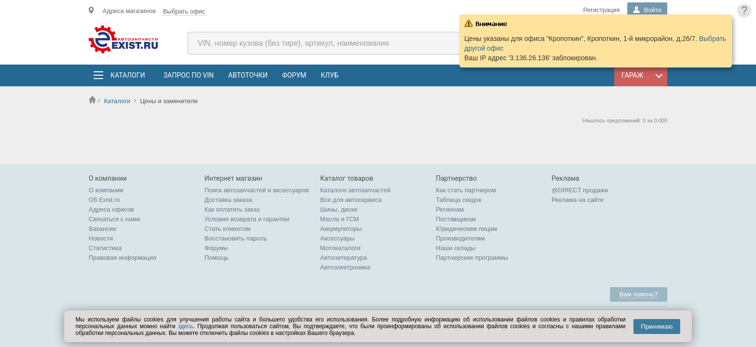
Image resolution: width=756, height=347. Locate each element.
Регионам (450, 209)
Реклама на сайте (578, 199)
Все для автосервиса (351, 199)
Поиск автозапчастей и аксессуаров (256, 190)
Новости (101, 238)
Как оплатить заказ (232, 209)
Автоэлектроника (345, 267)
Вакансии (102, 228)
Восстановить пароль (235, 238)
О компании (106, 190)
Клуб (329, 75)
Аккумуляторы (341, 228)
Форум (294, 75)
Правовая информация (122, 257)
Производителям (460, 238)
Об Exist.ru (104, 199)
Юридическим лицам (466, 228)
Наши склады (455, 248)
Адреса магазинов (129, 10)
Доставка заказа (228, 199)
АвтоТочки (248, 75)
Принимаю (657, 326)
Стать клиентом (227, 228)
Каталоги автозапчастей (355, 190)
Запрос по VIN (188, 75)
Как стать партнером (466, 190)
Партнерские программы (472, 257)
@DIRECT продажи (580, 190)
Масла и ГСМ (339, 219)
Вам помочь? (639, 294)
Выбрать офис (184, 11)
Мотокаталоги (340, 248)
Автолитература (343, 257)
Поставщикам (456, 219)
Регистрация (601, 9)
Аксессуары (337, 238)
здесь (185, 326)
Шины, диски (338, 209)
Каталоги (127, 75)
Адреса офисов (111, 209)
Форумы (216, 248)
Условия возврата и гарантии (246, 219)
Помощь (216, 257)
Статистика (105, 248)
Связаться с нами (114, 219)
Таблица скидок (459, 199)
